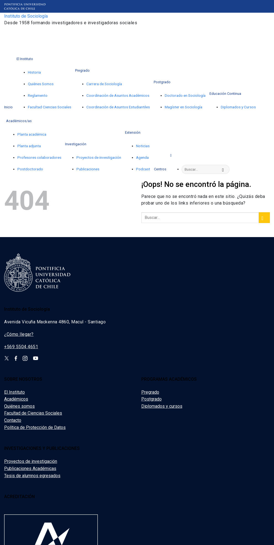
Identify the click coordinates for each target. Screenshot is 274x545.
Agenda (142, 157)
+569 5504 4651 (21, 346)
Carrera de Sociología (104, 84)
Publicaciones (87, 169)
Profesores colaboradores (39, 157)
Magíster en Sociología (183, 107)
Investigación (75, 144)
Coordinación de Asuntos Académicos (117, 95)
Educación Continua (225, 94)
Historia (34, 72)
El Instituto (25, 59)
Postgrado (162, 82)
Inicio (8, 107)
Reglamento (37, 95)
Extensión (132, 132)
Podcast (143, 169)
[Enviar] (224, 169)
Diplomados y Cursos (238, 107)
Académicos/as (19, 121)
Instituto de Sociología (26, 16)
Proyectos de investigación (98, 157)
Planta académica (31, 134)
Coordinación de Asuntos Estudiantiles (118, 107)
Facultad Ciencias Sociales (49, 107)
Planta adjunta (29, 146)
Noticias (143, 146)
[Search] (172, 154)
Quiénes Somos (41, 84)
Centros (160, 169)
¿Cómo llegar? (19, 334)
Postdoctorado (30, 169)
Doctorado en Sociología (185, 95)
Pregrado (82, 70)
